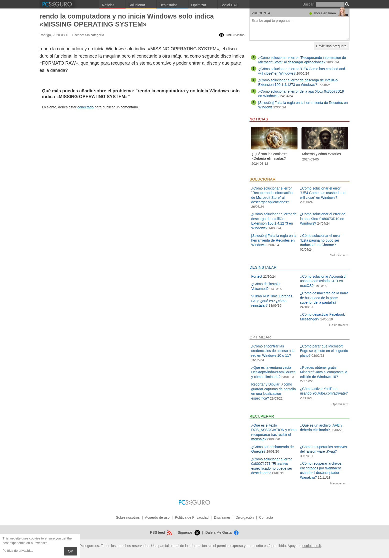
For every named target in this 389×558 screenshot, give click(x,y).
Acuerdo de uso (157, 517)
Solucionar (137, 5)
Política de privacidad (18, 550)
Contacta (266, 517)
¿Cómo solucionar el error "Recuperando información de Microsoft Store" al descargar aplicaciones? (302, 60)
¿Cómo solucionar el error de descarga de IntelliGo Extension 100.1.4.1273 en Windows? (298, 82)
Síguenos (189, 532)
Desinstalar (168, 5)
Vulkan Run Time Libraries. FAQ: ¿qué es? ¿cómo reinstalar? (272, 300)
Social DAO (229, 5)
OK (70, 551)
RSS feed (161, 532)
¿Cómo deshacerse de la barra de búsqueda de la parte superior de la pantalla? (324, 297)
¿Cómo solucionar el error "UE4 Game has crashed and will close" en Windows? (323, 193)
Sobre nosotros (128, 517)
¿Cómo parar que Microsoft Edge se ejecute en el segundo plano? (324, 350)
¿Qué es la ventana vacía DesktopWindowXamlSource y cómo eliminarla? (273, 372)
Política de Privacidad (192, 517)
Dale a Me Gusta (222, 532)
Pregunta (261, 13)
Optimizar (198, 5)
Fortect (256, 276)
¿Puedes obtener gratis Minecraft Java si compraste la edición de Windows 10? (323, 372)
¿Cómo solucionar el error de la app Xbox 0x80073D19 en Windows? (322, 218)
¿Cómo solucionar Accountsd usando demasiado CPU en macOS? (323, 281)
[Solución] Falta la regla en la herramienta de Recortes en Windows (273, 240)
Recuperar (338, 483)
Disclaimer (222, 517)
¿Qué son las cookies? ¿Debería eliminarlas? (269, 156)
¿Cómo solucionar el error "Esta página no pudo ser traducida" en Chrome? (320, 240)
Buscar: (308, 4)
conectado (86, 107)
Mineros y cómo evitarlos (321, 154)
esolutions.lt (311, 546)
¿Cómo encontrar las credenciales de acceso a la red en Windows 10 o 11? (272, 350)
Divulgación (245, 517)
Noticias (108, 5)
